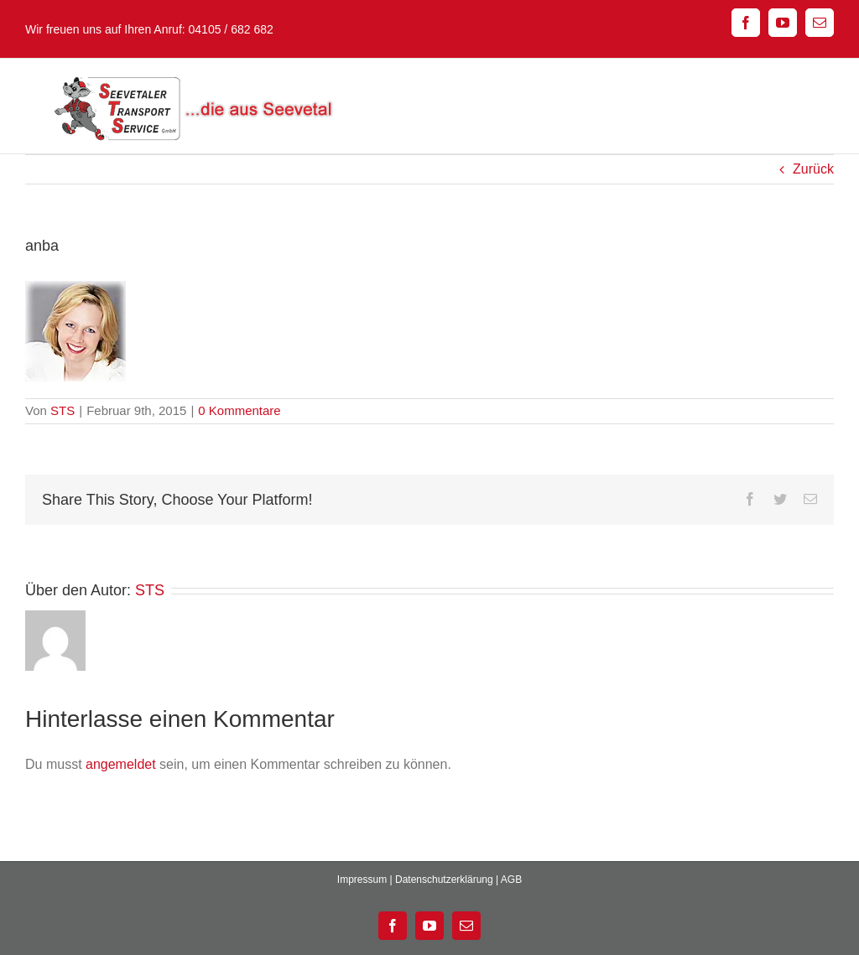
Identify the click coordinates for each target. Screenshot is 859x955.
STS (62, 410)
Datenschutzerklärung (444, 879)
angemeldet (121, 764)
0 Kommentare (239, 410)
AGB (511, 879)
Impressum (362, 879)
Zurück (813, 169)
